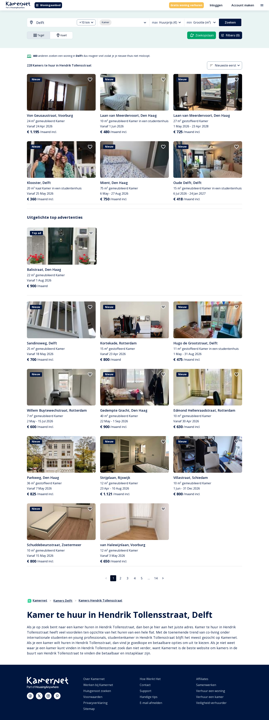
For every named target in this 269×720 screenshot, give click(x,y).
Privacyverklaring (95, 703)
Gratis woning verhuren (186, 5)
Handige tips (148, 697)
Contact (145, 685)
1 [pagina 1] (113, 578)
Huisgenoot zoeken (97, 691)
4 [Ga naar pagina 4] (134, 578)
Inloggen (216, 5)
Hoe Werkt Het (150, 679)
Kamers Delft (62, 601)
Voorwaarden (92, 697)
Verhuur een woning (210, 691)
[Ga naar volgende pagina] (163, 578)
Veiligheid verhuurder (211, 703)
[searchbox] (54, 23)
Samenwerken (206, 685)
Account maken (242, 5)
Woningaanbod (48, 5)
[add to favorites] (90, 79)
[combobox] (49, 23)
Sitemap (89, 709)
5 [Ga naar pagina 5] (142, 578)
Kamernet (37, 600)
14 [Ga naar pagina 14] (155, 578)
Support (145, 691)
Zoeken (230, 22)
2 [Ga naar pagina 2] (120, 578)
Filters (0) (230, 35)
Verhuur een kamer (210, 697)
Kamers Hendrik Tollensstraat (100, 600)
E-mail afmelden (151, 703)
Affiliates (202, 679)
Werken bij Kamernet (98, 685)
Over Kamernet (94, 679)
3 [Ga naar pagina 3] (127, 578)
